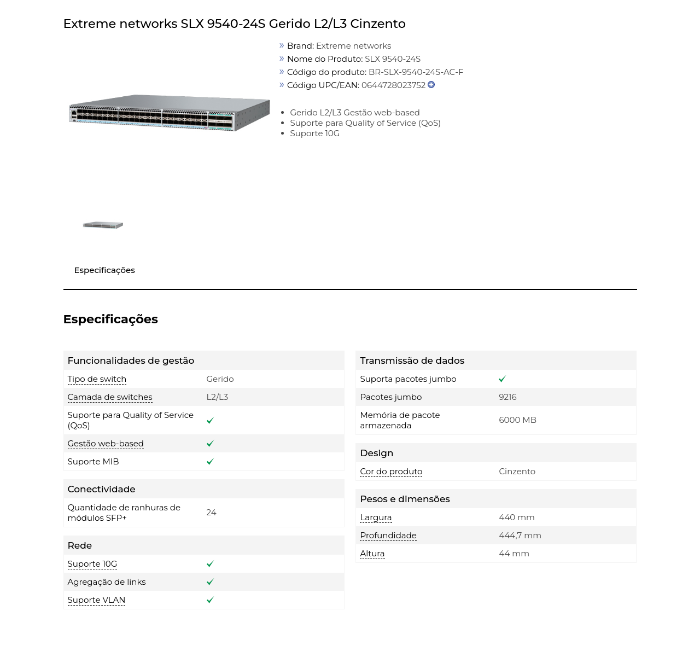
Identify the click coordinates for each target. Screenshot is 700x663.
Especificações (104, 270)
